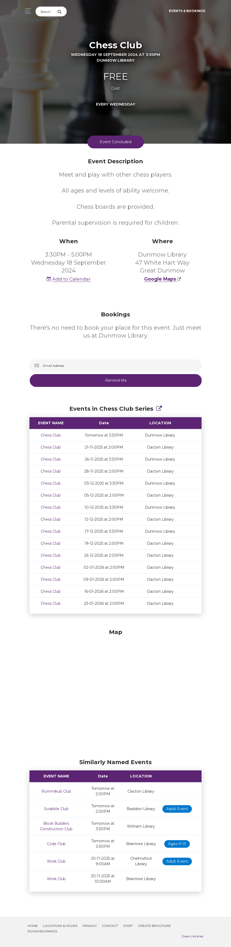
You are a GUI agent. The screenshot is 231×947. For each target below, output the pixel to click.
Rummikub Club (56, 791)
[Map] (115, 692)
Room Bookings (42, 931)
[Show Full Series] (159, 408)
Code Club (56, 843)
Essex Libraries (192, 936)
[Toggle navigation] (26, 10)
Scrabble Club (56, 808)
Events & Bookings (187, 11)
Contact (110, 926)
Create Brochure (154, 926)
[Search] (46, 11)
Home (33, 926)
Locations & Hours (60, 926)
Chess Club (51, 435)
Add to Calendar (68, 279)
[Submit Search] (62, 11)
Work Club (56, 861)
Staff (128, 926)
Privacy (90, 926)
